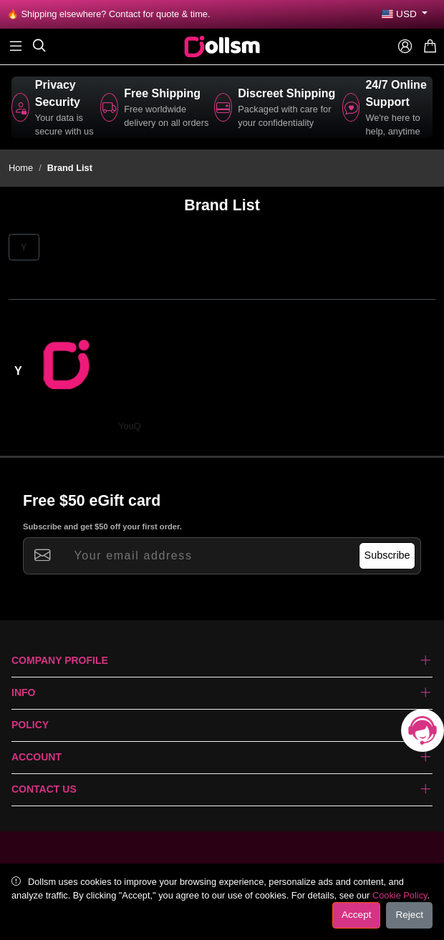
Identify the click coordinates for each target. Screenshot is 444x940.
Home (21, 167)
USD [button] (400, 14)
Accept (357, 914)
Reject (409, 914)
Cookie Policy (400, 895)
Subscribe (387, 555)
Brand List (69, 167)
